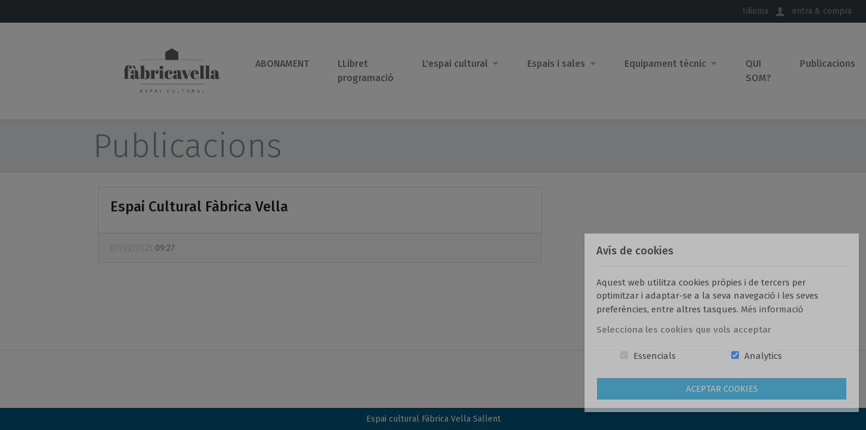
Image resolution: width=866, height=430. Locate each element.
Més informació (772, 309)
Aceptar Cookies (722, 388)
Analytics (763, 356)
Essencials (654, 356)
